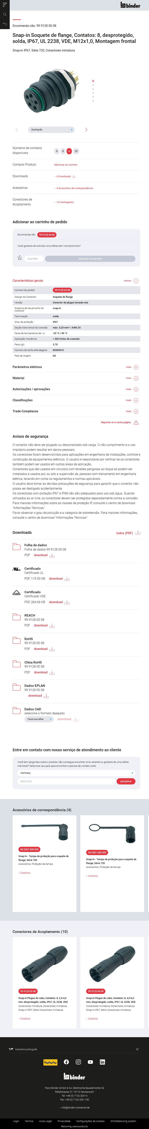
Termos (29, 1121)
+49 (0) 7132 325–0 (76, 1095)
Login (16, 1121)
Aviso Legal (45, 1121)
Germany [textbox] (25, 772)
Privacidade (64, 1121)
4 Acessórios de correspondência (74, 188)
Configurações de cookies (90, 1121)
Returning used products (74, 1126)
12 (76, 151)
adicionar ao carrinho (90, 258)
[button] (5, 5)
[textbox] (49, 130)
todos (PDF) (125, 533)
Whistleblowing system (123, 1121)
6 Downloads (65, 177)
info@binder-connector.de (76, 1107)
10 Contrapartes (65, 202)
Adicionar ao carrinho (65, 164)
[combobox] (51, 130)
